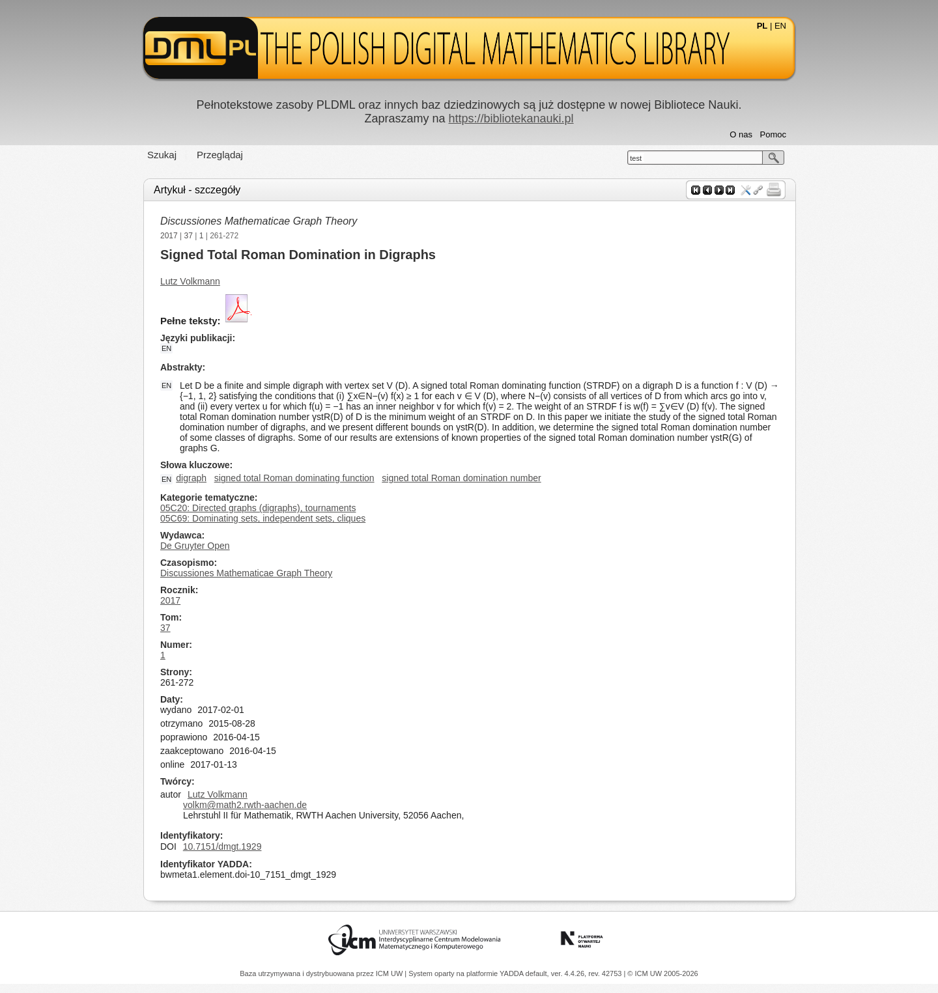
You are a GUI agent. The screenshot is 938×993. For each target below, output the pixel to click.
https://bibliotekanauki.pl (510, 118)
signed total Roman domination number (461, 478)
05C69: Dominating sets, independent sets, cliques (262, 518)
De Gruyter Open (195, 545)
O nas (741, 134)
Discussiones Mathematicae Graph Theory (258, 221)
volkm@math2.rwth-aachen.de (245, 805)
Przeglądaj (220, 154)
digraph (191, 478)
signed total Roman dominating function (294, 478)
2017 (169, 235)
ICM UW (390, 973)
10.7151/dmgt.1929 (222, 846)
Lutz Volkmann (190, 281)
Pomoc (773, 134)
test (636, 158)
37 (188, 235)
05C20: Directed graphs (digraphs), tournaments (258, 508)
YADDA (513, 973)
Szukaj (162, 154)
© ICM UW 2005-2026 (662, 973)
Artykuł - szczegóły (197, 189)
